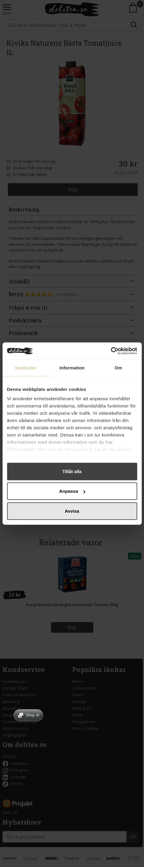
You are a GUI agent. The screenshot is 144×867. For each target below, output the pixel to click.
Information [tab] (72, 367)
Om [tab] (118, 367)
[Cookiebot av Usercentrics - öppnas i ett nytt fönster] (110, 351)
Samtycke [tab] (25, 367)
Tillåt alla (72, 471)
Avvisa (72, 510)
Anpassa (72, 491)
